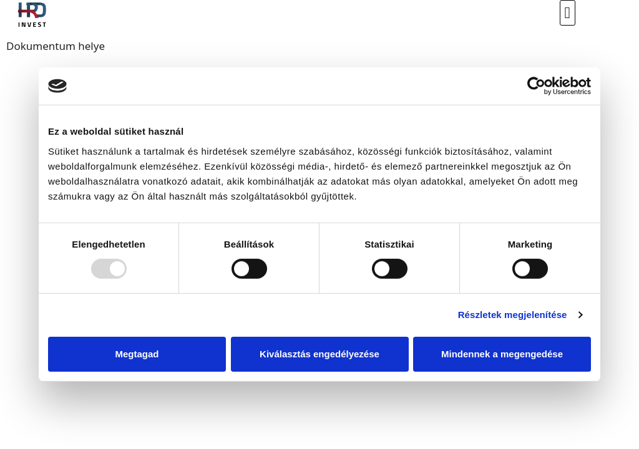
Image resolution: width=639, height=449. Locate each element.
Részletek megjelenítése (512, 314)
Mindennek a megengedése (502, 354)
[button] (567, 13)
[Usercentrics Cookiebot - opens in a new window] (536, 86)
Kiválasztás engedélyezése (319, 354)
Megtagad (137, 354)
